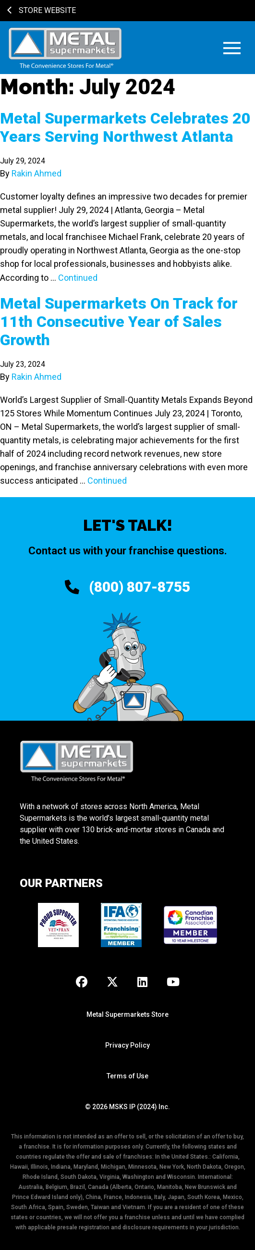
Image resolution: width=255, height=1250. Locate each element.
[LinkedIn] (142, 982)
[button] (232, 48)
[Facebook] (81, 982)
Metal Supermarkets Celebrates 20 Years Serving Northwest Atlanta (125, 127)
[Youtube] (173, 982)
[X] (112, 982)
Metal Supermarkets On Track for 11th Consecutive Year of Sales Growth (119, 321)
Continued (77, 278)
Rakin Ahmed (36, 173)
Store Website (41, 10)
